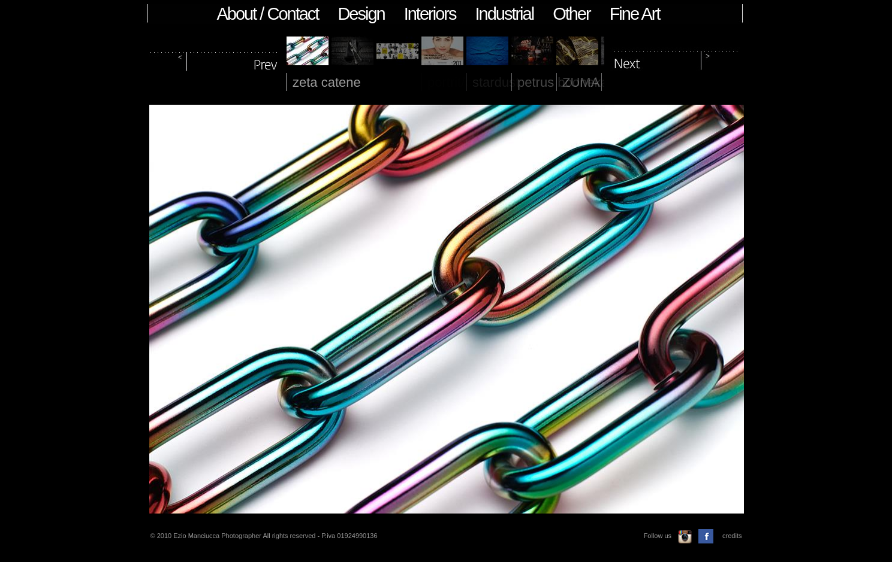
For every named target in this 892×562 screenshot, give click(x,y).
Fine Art (635, 13)
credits (732, 535)
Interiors (430, 13)
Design (360, 13)
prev (215, 58)
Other (571, 13)
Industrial (504, 13)
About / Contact (268, 13)
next (676, 58)
